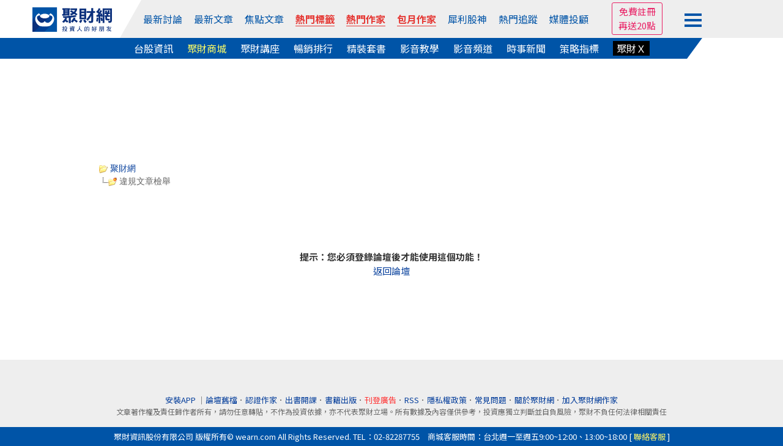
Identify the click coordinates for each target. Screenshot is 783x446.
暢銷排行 (313, 48)
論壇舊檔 (221, 400)
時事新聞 (526, 48)
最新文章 (213, 19)
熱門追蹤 (518, 19)
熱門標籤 (315, 19)
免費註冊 (637, 11)
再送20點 (637, 25)
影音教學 (419, 48)
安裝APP (181, 400)
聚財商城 (206, 48)
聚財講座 (260, 48)
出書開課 (301, 400)
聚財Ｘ (631, 48)
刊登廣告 (380, 400)
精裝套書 (366, 48)
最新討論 (162, 19)
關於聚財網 (534, 400)
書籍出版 (341, 400)
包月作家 (416, 19)
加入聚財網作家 (590, 400)
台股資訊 (153, 48)
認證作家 (261, 400)
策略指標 (579, 48)
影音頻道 (472, 48)
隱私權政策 (447, 400)
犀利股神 (467, 19)
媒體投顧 (568, 19)
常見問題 (491, 400)
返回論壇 (391, 270)
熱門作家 (365, 19)
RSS (411, 400)
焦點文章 (264, 19)
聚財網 (117, 168)
